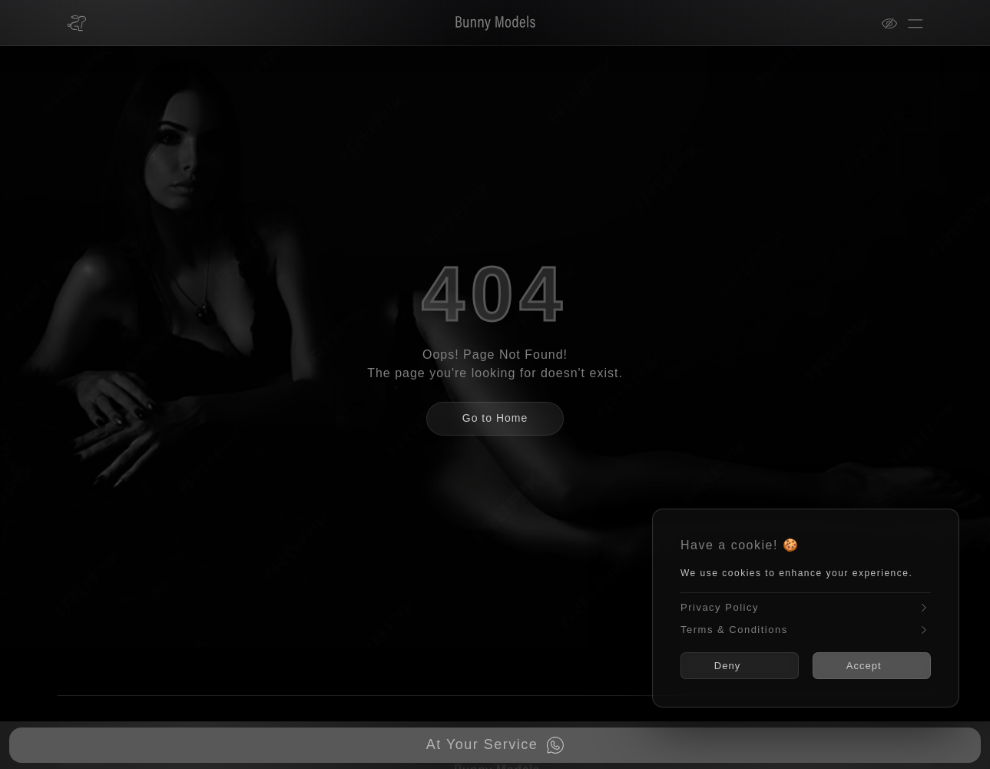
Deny (733, 665)
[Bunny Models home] (77, 23)
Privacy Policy (805, 608)
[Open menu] (915, 23)
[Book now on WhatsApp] (495, 745)
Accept (869, 665)
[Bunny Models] (486, 23)
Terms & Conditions (805, 629)
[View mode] (894, 23)
